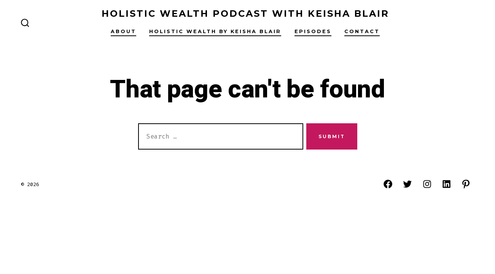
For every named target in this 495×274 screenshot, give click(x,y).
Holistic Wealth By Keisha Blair (215, 31)
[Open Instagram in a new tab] (427, 184)
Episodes (312, 31)
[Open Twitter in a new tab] (407, 184)
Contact (362, 31)
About (123, 31)
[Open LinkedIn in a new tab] (446, 184)
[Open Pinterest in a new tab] (466, 184)
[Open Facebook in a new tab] (388, 184)
